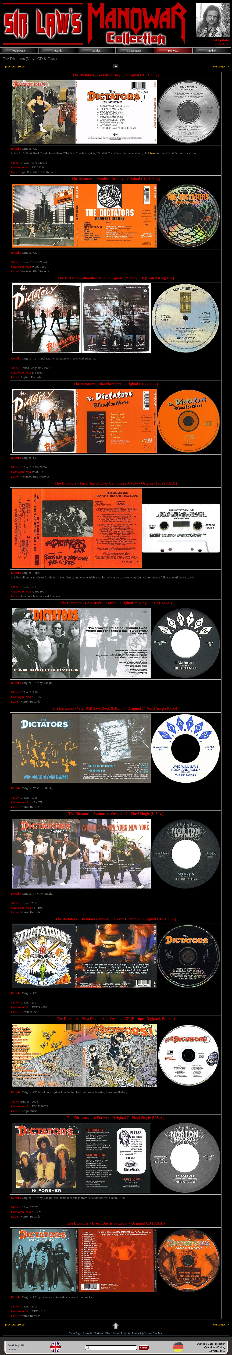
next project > (220, 66)
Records (87, 1333)
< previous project (14, 66)
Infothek (137, 1333)
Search (143, 1347)
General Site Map (153, 1333)
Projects (125, 1333)
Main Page (75, 1333)
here (152, 153)
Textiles (98, 1333)
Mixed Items (112, 1333)
